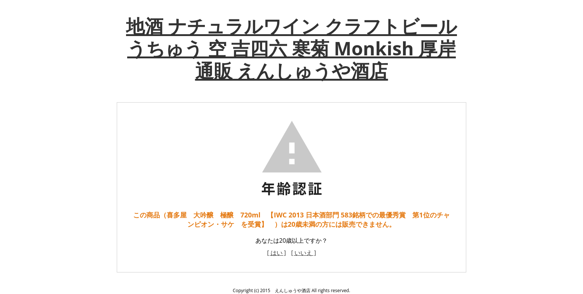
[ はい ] (276, 253)
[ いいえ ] (303, 253)
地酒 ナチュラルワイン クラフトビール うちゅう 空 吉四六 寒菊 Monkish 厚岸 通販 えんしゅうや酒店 (291, 48)
